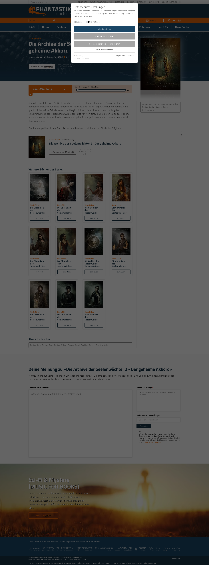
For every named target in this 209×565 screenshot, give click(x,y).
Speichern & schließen (104, 36)
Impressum (120, 55)
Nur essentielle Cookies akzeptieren (104, 43)
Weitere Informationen (104, 50)
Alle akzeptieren (104, 29)
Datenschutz (130, 55)
